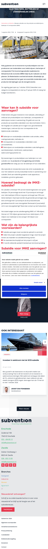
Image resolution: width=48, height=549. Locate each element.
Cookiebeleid (5, 535)
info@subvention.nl (8, 443)
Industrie (4, 479)
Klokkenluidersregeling (8, 539)
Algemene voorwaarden (8, 522)
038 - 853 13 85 (7, 458)
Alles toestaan (24, 288)
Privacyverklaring (6, 531)
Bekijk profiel (23, 317)
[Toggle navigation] (44, 4)
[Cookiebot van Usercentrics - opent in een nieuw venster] (38, 253)
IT (2, 489)
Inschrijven (8, 509)
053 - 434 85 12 (7, 439)
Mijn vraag (24, 314)
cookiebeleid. (35, 275)
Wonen (4, 482)
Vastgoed (5, 476)
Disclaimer (4, 543)
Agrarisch (5, 485)
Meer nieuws (24, 409)
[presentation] (45, 342)
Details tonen (38, 282)
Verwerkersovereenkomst (9, 526)
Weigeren (24, 294)
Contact (3, 547)
